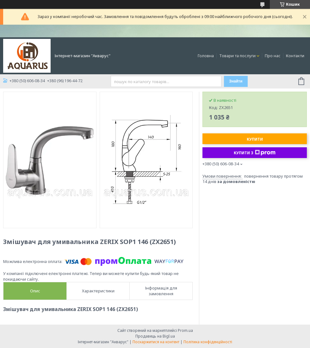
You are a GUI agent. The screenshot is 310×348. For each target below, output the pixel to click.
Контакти (295, 55)
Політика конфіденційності (207, 342)
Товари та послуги (237, 55)
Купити (255, 139)
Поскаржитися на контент (156, 342)
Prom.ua (185, 330)
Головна (206, 55)
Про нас (273, 55)
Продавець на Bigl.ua (155, 336)
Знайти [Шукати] (235, 81)
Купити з (255, 153)
